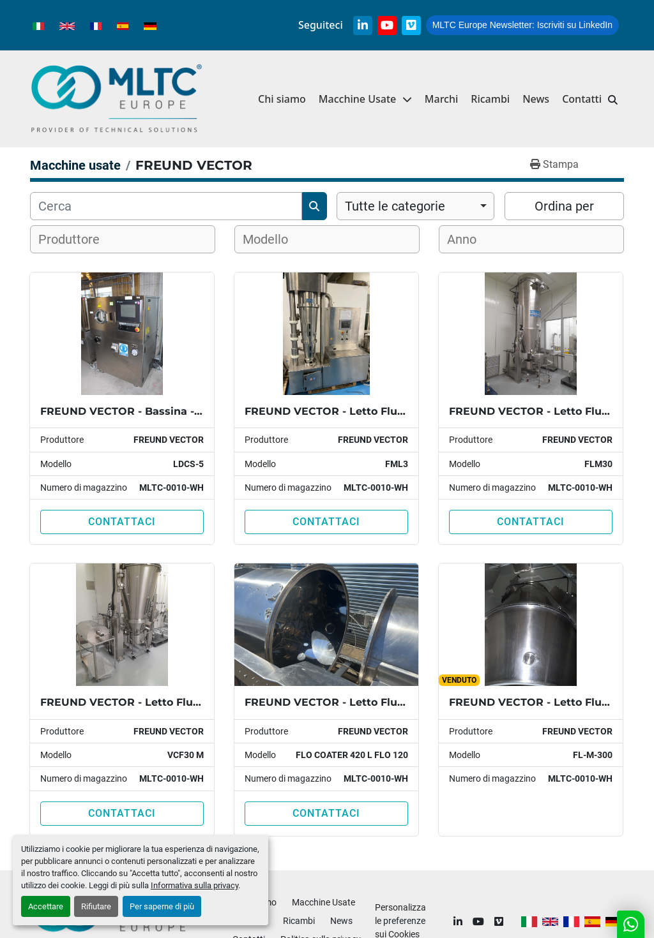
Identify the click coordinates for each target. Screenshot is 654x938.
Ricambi (490, 99)
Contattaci (122, 522)
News (535, 99)
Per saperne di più (162, 906)
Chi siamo (282, 99)
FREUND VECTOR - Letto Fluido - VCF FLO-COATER (382, 702)
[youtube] (387, 25)
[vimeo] (411, 25)
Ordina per (564, 206)
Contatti (582, 99)
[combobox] (415, 206)
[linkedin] (362, 25)
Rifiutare (96, 906)
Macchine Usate (357, 99)
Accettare (45, 906)
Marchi (442, 99)
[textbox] (77, 239)
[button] (365, 99)
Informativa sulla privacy (194, 885)
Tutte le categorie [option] (395, 206)
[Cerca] (166, 206)
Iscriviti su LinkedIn (522, 25)
